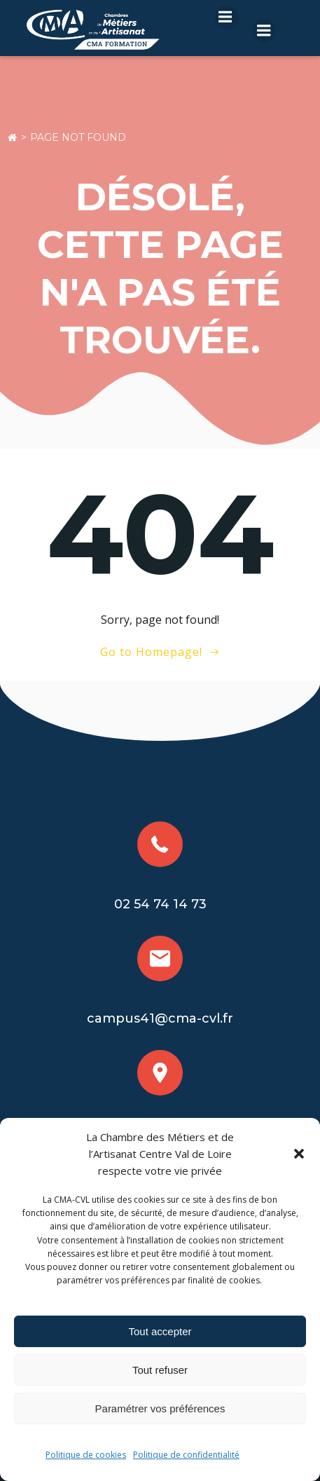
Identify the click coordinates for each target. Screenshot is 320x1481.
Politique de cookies (86, 1455)
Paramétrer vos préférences (160, 1408)
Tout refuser (160, 1370)
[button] (299, 1154)
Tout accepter (159, 1331)
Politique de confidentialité (186, 1455)
